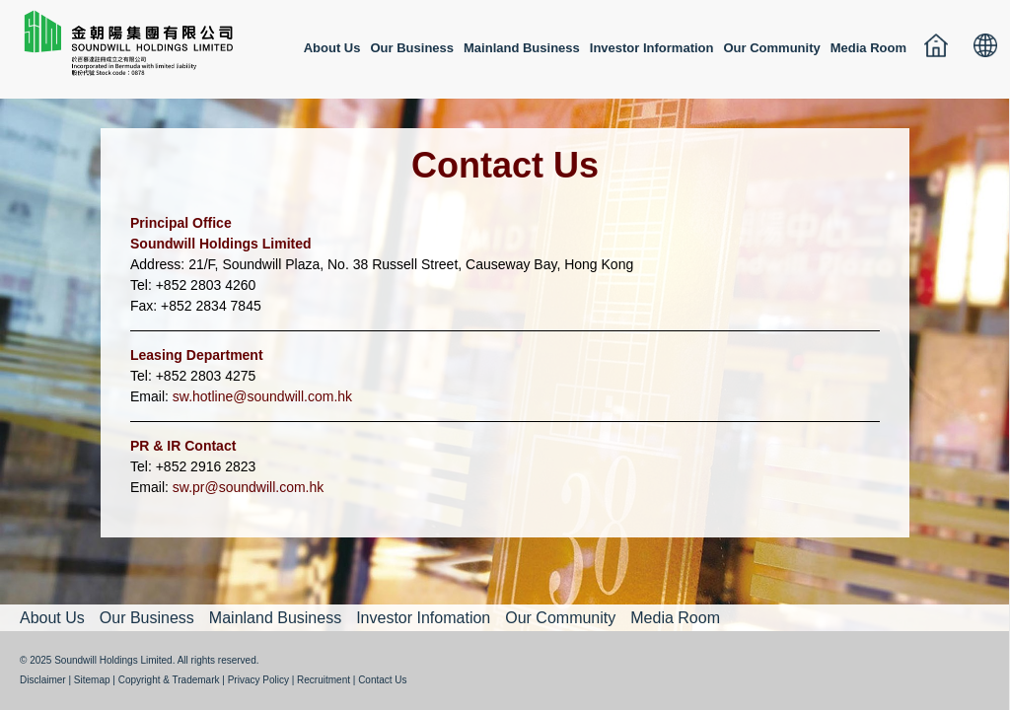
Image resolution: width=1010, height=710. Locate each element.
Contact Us (382, 679)
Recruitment (323, 679)
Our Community (771, 47)
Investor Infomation (423, 617)
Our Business (413, 47)
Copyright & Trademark (169, 679)
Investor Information (652, 47)
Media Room (868, 47)
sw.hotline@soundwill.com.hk (262, 396)
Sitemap (92, 679)
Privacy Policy (258, 679)
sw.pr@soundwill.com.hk (249, 487)
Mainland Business (522, 47)
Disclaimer (43, 679)
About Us (332, 47)
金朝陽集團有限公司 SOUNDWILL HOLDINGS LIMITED (128, 52)
